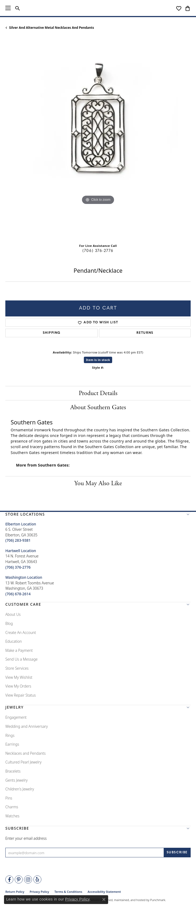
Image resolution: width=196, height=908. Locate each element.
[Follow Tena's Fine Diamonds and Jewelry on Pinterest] (19, 879)
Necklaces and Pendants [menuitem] (25, 753)
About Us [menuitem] (13, 614)
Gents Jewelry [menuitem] (16, 779)
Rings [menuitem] (9, 735)
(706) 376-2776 (98, 251)
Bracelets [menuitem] (13, 771)
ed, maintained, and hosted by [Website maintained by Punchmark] (129, 899)
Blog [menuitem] (9, 623)
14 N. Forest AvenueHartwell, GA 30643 (21, 559)
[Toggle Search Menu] (17, 8)
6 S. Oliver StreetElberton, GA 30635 (21, 532)
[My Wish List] (179, 8)
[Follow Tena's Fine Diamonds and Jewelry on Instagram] (28, 879)
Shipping (52, 333)
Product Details (98, 393)
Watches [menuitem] (12, 815)
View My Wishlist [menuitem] (18, 677)
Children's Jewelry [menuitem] (19, 789)
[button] (98, 515)
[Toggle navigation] (8, 8)
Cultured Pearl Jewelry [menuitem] (23, 762)
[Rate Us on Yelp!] (37, 879)
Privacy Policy (77, 899)
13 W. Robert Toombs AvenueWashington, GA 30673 (29, 585)
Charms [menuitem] (11, 806)
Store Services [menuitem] (17, 668)
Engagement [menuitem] (16, 717)
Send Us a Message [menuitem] (21, 659)
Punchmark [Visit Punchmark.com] (157, 899)
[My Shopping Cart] (188, 8)
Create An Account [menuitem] (20, 632)
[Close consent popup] (103, 899)
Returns (144, 333)
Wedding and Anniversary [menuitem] (26, 726)
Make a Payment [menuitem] (19, 650)
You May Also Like (98, 483)
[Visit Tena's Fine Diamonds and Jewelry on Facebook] (9, 879)
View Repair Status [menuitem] (20, 695)
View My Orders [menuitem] (18, 686)
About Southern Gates (98, 407)
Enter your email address (26, 838)
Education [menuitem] (13, 641)
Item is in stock (98, 360)
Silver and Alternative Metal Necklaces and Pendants (51, 27)
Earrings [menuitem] (12, 744)
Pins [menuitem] (8, 798)
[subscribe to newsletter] (177, 852)
